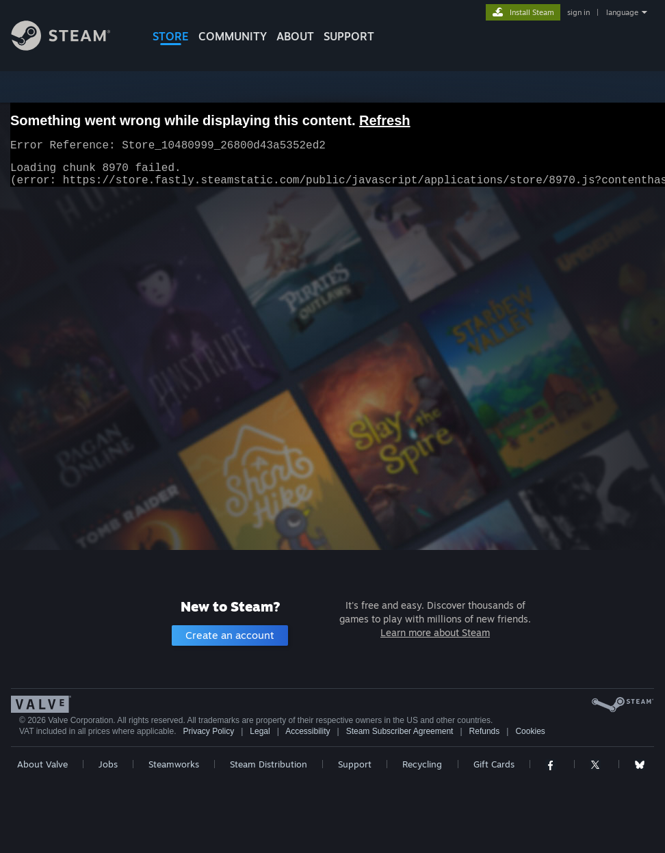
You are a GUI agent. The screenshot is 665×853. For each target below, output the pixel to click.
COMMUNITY (232, 36)
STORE (171, 36)
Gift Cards (493, 764)
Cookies (530, 731)
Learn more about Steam (435, 632)
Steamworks (173, 764)
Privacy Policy (208, 731)
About (295, 36)
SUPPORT (349, 36)
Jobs (108, 764)
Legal (260, 731)
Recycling (422, 764)
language (622, 12)
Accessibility (307, 731)
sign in (578, 12)
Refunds (484, 731)
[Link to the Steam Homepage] (71, 47)
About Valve (42, 764)
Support (354, 764)
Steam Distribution (268, 764)
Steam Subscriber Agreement (400, 731)
